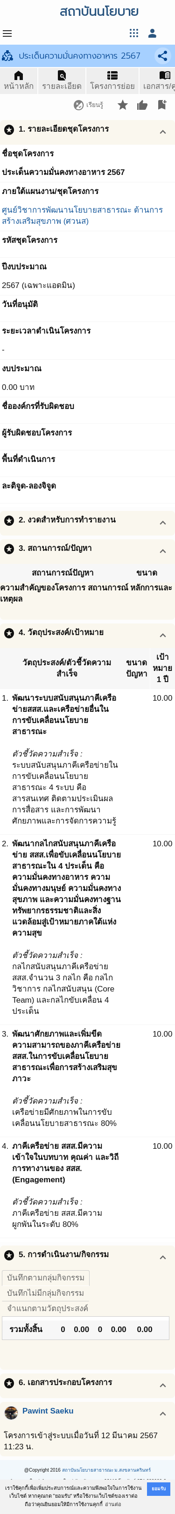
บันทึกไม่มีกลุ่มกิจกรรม (45, 1293)
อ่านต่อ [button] (113, 1504)
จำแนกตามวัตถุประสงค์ (47, 1308)
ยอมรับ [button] (159, 1488)
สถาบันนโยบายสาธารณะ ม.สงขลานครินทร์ (106, 1470)
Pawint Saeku (48, 1411)
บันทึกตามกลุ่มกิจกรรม (45, 1277)
